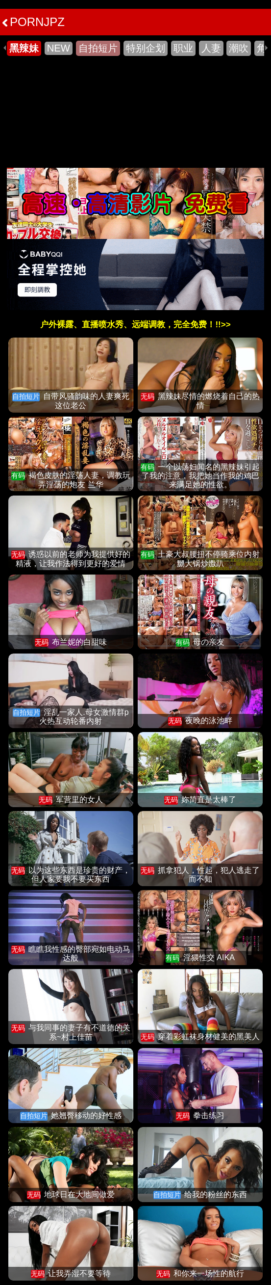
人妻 (211, 48)
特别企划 (145, 48)
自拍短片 (98, 48)
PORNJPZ (33, 21)
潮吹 (238, 48)
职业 (183, 48)
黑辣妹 (24, 48)
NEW (58, 48)
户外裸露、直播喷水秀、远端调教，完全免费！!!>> (135, 324)
